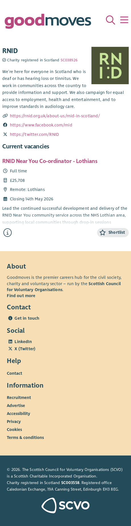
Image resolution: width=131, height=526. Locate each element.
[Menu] (124, 20)
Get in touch (27, 318)
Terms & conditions (25, 437)
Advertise (16, 405)
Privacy (14, 421)
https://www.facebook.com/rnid (41, 125)
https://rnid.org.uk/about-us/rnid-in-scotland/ (55, 115)
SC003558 (70, 482)
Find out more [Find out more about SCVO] (21, 295)
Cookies (14, 429)
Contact (14, 373)
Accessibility (18, 413)
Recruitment (19, 397)
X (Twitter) (25, 348)
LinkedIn (23, 341)
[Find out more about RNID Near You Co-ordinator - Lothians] (7, 233)
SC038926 (69, 60)
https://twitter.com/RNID (34, 134)
